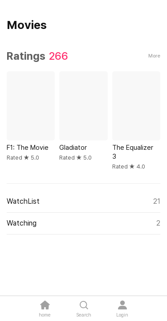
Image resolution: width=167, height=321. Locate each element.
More (154, 56)
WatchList (83, 201)
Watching (83, 223)
